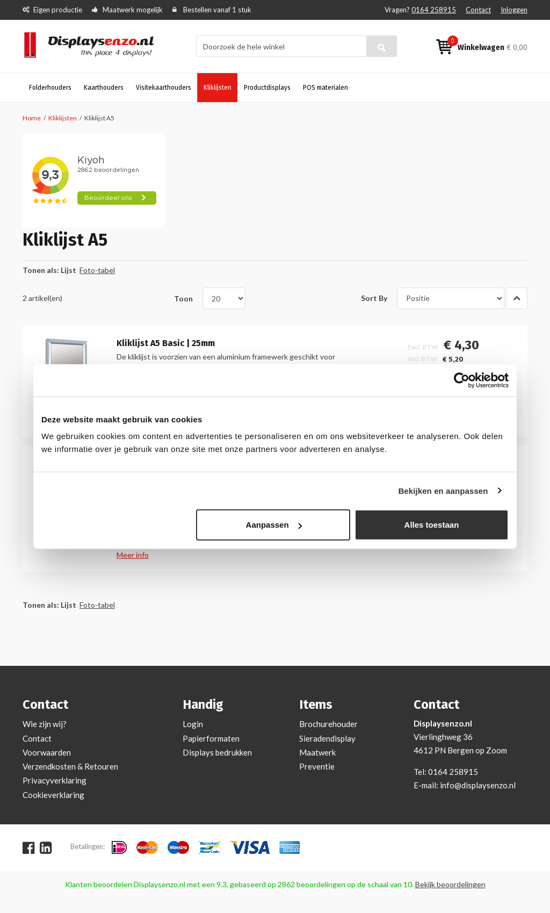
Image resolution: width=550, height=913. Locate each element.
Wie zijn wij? (45, 724)
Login (193, 724)
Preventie (317, 766)
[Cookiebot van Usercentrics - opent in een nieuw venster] (462, 380)
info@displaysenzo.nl (478, 785)
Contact (478, 9)
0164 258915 (433, 9)
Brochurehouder (328, 724)
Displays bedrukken (217, 752)
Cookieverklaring (53, 795)
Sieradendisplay (327, 738)
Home (32, 118)
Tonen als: (41, 270)
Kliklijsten (62, 118)
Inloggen (514, 9)
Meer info (133, 554)
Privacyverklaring (54, 780)
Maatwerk (317, 752)
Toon (183, 298)
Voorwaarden (47, 752)
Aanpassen (274, 524)
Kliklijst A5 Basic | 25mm (166, 343)
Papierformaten (211, 738)
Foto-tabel (97, 270)
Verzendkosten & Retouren (70, 766)
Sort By (374, 298)
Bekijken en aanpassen (443, 490)
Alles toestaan (431, 524)
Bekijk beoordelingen (450, 884)
